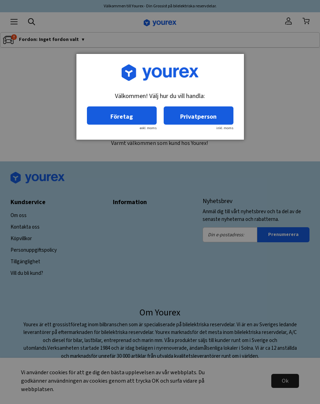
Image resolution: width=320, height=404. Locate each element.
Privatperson (198, 116)
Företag (121, 116)
